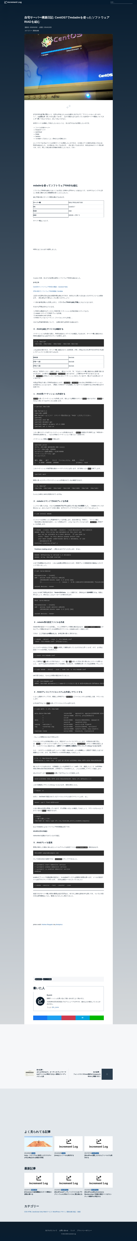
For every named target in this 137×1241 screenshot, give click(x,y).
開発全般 (36, 30)
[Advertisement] (68, 166)
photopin (58, 924)
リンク (72, 1230)
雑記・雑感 (76, 1211)
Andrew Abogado (47, 924)
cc (62, 924)
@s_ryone (55, 1006)
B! (83, 1017)
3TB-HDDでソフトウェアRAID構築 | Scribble (48, 291)
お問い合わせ (63, 1230)
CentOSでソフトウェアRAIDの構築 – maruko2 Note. (50, 287)
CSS (25, 1211)
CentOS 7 (39, 978)
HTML (30, 1211)
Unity (41, 1211)
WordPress (56, 1211)
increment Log (72, 1233)
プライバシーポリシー (84, 1230)
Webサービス (47, 1211)
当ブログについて (51, 1230)
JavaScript (35, 1211)
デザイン (63, 1211)
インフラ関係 (47, 978)
